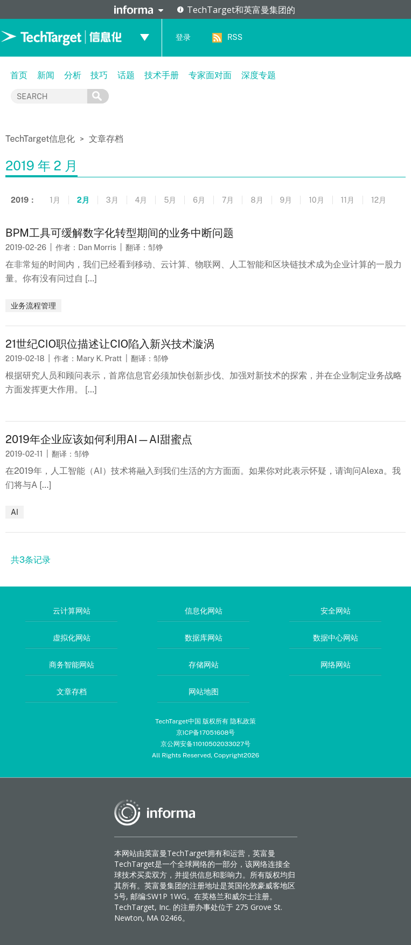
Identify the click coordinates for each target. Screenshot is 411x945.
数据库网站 (203, 637)
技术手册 (161, 75)
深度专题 (258, 75)
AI (14, 512)
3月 (112, 200)
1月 (55, 200)
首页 (18, 75)
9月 (286, 200)
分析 (72, 75)
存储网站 (204, 664)
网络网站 (336, 664)
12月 (378, 200)
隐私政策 (243, 721)
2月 (83, 200)
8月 (256, 200)
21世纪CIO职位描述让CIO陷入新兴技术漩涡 (109, 343)
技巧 (99, 75)
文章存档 (106, 139)
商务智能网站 (71, 664)
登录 (183, 37)
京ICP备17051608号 (205, 732)
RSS (234, 37)
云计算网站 (71, 610)
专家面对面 (210, 75)
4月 (141, 200)
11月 (347, 200)
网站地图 (204, 691)
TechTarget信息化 (41, 139)
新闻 (45, 75)
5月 (170, 200)
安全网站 (336, 610)
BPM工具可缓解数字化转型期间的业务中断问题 (119, 232)
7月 (228, 200)
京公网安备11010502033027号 (205, 744)
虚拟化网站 (71, 637)
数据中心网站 (335, 637)
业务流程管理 (33, 305)
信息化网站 (203, 610)
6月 (199, 200)
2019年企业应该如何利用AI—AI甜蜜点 (98, 439)
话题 (126, 75)
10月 (316, 200)
